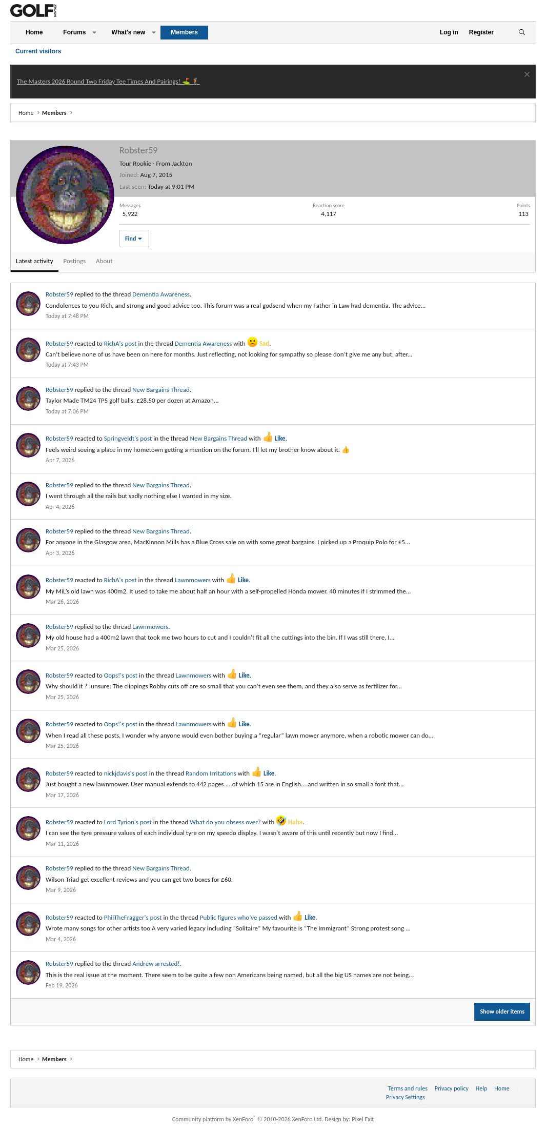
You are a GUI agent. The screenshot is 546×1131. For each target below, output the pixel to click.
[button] (94, 32)
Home (34, 32)
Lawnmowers (193, 580)
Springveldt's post (128, 438)
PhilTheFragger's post (133, 917)
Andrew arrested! (155, 963)
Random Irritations (211, 773)
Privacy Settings (405, 1097)
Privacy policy (452, 1088)
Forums (74, 32)
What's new (129, 32)
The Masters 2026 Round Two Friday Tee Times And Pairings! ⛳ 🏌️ (108, 81)
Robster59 (59, 294)
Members (184, 32)
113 (523, 213)
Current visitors (38, 51)
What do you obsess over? (225, 822)
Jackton (182, 163)
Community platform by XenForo (247, 1119)
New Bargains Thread (161, 389)
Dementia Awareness (161, 294)
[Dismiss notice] (525, 75)
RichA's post (120, 343)
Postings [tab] (75, 261)
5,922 (130, 213)
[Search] (522, 32)
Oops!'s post (120, 675)
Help (482, 1088)
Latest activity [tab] (34, 261)
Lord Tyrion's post (128, 822)
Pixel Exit (363, 1119)
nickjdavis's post (126, 773)
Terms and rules (408, 1088)
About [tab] (104, 261)
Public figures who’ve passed (238, 917)
